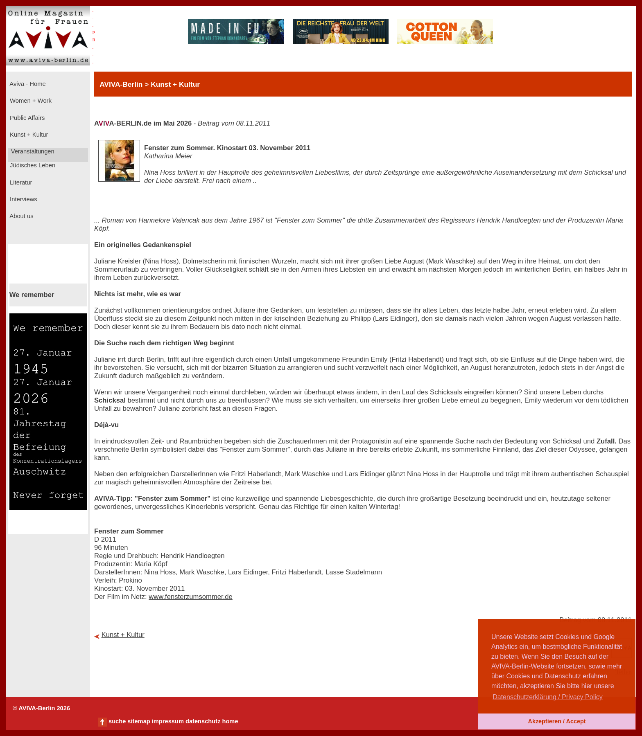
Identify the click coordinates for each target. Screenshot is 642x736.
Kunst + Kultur (28, 134)
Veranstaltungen (31, 151)
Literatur (20, 182)
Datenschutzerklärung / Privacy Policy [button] (548, 696)
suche (117, 721)
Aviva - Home (27, 84)
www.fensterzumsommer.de (191, 597)
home (230, 721)
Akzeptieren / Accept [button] (556, 721)
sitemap (138, 721)
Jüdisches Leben (31, 165)
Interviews (22, 199)
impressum (168, 721)
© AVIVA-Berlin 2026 (41, 708)
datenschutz (203, 721)
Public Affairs (26, 118)
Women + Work (30, 100)
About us (21, 216)
